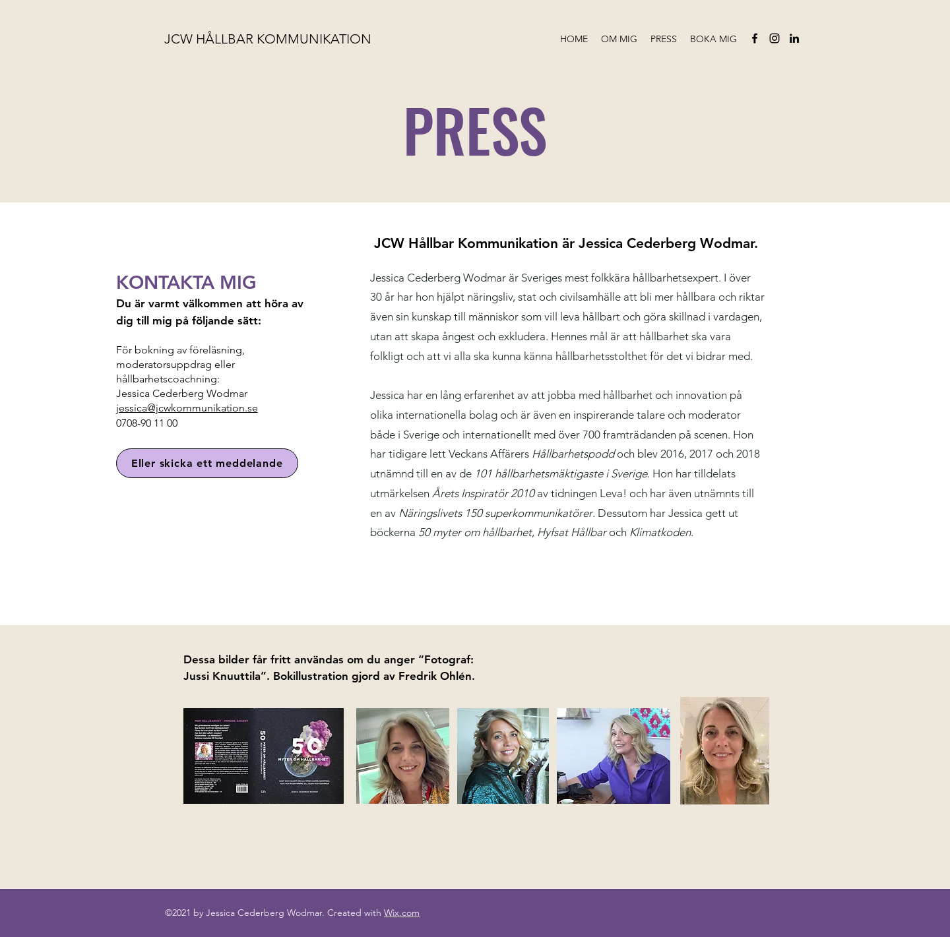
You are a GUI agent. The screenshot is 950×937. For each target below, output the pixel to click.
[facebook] (754, 38)
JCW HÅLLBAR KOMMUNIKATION (267, 39)
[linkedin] (794, 38)
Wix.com (402, 913)
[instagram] (774, 38)
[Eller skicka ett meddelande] (207, 463)
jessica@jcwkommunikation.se (187, 408)
